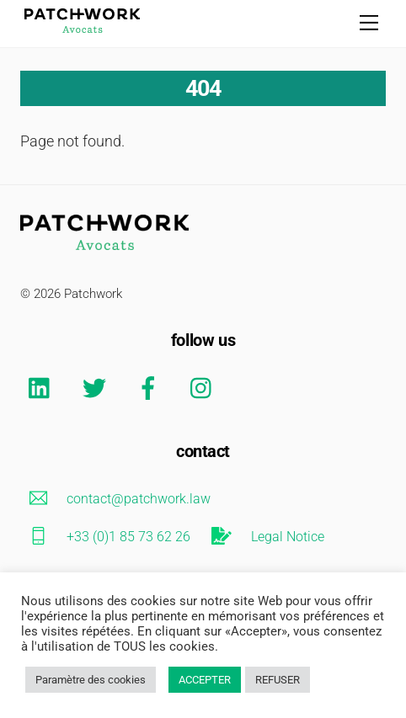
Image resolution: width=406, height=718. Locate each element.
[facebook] (151, 388)
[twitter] (97, 388)
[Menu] (369, 23)
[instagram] (205, 388)
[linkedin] (43, 388)
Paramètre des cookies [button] (90, 679)
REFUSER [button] (277, 679)
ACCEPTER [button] (205, 679)
